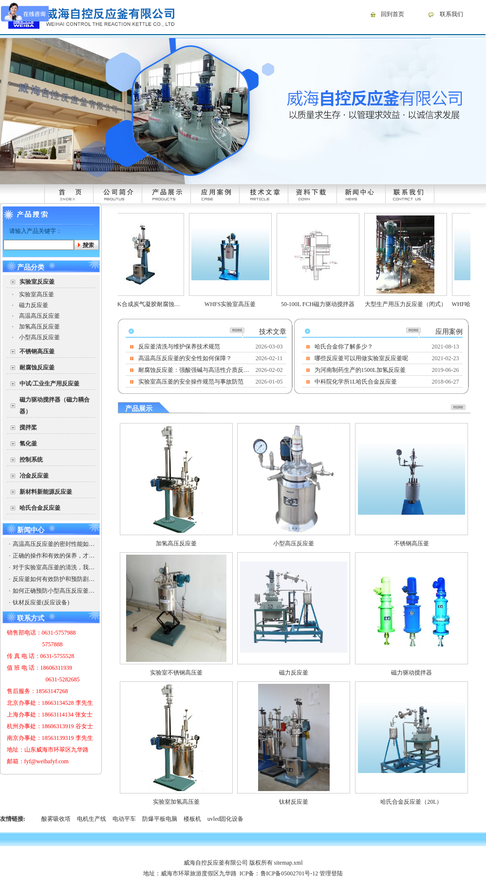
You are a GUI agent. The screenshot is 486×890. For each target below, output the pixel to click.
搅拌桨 (28, 427)
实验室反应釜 (37, 281)
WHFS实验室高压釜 (236, 304)
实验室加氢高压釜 (176, 801)
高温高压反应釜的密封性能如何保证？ (53, 544)
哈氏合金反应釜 (39, 507)
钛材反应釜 (293, 801)
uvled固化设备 (225, 818)
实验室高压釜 (36, 294)
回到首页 (392, 14)
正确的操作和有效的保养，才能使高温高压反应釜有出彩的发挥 (53, 555)
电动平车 (124, 818)
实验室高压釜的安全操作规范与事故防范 (190, 381)
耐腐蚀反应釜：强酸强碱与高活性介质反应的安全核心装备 (194, 370)
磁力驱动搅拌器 (411, 672)
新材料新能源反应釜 (45, 491)
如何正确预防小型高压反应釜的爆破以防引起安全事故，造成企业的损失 (53, 590)
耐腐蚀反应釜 (37, 367)
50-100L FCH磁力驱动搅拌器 (324, 304)
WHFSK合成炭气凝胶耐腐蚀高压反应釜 (159, 304)
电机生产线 (91, 818)
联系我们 (451, 14)
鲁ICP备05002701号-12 (289, 873)
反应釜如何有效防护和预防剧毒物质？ (53, 579)
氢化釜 (28, 443)
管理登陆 (331, 873)
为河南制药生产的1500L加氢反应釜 (360, 370)
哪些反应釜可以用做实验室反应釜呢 (361, 358)
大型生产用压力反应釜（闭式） (412, 304)
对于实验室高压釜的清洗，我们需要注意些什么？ (53, 567)
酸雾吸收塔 (56, 818)
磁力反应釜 (33, 305)
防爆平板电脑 (159, 818)
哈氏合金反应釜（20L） (411, 801)
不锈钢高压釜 (37, 351)
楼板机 (192, 818)
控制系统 (31, 459)
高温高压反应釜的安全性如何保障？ (185, 358)
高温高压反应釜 (39, 315)
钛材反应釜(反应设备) (41, 602)
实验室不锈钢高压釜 (176, 672)
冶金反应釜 (34, 475)
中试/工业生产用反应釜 (49, 383)
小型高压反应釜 (39, 337)
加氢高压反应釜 (39, 326)
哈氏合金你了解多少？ (344, 346)
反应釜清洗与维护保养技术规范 (179, 346)
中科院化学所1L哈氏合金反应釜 (356, 381)
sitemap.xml (288, 862)
